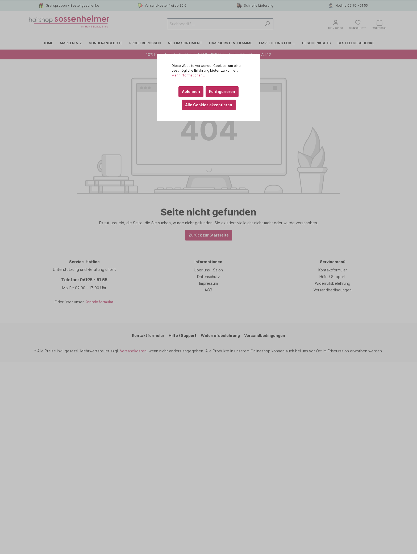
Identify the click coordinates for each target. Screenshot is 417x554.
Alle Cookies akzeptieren (208, 105)
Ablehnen (191, 91)
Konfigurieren (222, 91)
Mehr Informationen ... (189, 75)
